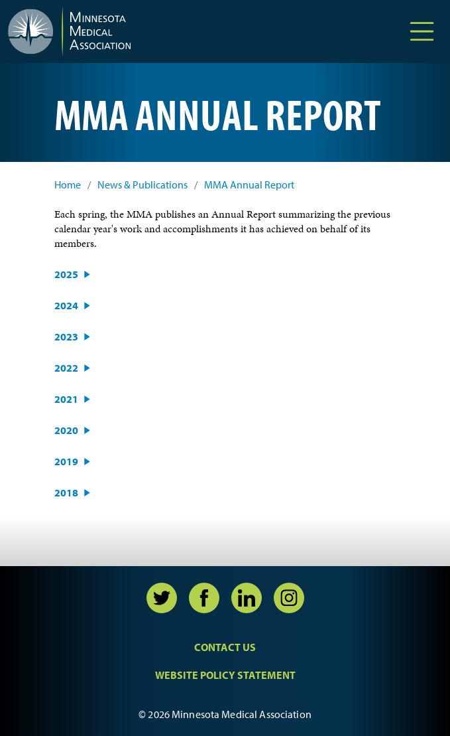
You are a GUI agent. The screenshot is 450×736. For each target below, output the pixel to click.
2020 (66, 430)
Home (67, 185)
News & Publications (142, 185)
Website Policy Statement (225, 675)
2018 (66, 492)
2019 (66, 461)
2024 (66, 305)
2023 (66, 336)
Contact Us (225, 647)
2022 (66, 367)
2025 (66, 274)
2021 (66, 398)
